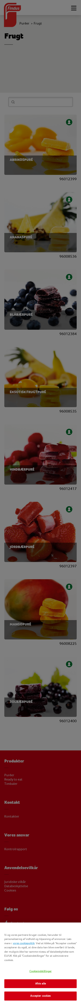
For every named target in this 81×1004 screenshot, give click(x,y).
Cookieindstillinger (40, 971)
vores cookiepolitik (24, 943)
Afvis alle (40, 983)
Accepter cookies (40, 995)
